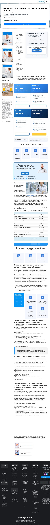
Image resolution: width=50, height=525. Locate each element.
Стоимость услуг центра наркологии (19, 35)
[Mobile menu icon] (47, 1)
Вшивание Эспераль (4, 498)
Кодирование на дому (4, 489)
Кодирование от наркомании (25, 478)
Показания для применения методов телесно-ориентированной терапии (19, 46)
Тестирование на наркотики (25, 474)
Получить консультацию (36, 50)
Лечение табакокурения (14, 493)
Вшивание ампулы (4, 490)
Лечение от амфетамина (25, 483)
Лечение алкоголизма (14, 468)
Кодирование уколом (4, 496)
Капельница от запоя (4, 476)
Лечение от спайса (25, 481)
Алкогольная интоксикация (14, 486)
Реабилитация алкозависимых (14, 470)
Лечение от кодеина (25, 492)
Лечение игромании (35, 476)
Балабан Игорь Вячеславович (41, 55)
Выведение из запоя (4, 474)
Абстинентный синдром (4, 480)
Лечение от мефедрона (25, 503)
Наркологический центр (35, 482)
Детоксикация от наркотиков (25, 476)
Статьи (35, 509)
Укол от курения (15, 501)
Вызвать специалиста (22, 105)
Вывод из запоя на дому (4, 469)
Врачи (35, 504)
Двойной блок (4, 499)
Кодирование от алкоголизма (4, 486)
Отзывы (35, 508)
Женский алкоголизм (14, 477)
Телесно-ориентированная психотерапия (35, 491)
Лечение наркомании (25, 468)
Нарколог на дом (35, 467)
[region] (25, 16)
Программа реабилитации (35, 501)
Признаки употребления (35, 478)
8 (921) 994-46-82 (46, 469)
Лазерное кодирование (4, 492)
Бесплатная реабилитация (35, 494)
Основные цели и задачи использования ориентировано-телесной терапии (19, 40)
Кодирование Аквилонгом (4, 502)
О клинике (35, 507)
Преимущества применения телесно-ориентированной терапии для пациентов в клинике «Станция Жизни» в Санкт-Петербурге (19, 65)
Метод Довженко (4, 494)
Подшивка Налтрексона (35, 471)
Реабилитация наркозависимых (25, 470)
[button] (4, 89)
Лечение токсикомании (35, 486)
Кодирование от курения (15, 495)
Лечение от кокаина (25, 494)
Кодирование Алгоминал (4, 504)
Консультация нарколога (35, 469)
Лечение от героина (25, 490)
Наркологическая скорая (35, 484)
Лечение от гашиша (25, 488)
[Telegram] (47, 474)
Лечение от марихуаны (25, 499)
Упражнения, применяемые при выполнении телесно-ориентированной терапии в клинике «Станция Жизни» (20, 55)
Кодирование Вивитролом (4, 506)
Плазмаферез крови (14, 474)
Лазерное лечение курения (14, 498)
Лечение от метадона (25, 501)
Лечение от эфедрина (25, 506)
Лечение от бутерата (25, 485)
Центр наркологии (35, 498)
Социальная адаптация (35, 474)
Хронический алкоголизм (14, 484)
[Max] (45, 474)
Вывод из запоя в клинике (4, 472)
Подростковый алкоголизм (14, 482)
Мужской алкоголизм (14, 479)
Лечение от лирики (25, 497)
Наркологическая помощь (35, 503)
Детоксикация (14, 475)
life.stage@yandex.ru (45, 472)
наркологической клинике (31, 195)
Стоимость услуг (35, 512)
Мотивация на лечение (35, 488)
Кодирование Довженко (14, 500)
